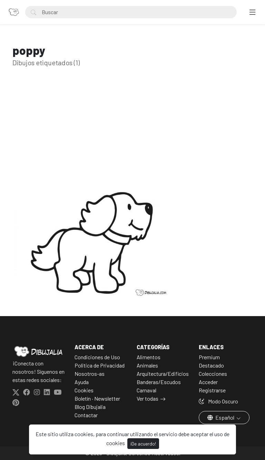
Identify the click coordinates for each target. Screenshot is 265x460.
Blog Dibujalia (90, 406)
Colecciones (213, 373)
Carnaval (146, 390)
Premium (209, 357)
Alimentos (148, 357)
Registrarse (212, 390)
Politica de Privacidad (100, 365)
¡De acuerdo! (143, 444)
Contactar (86, 415)
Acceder (208, 382)
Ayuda (82, 382)
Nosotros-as (90, 373)
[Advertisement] (132, 138)
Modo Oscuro (218, 401)
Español (221, 417)
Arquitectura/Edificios (163, 373)
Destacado (211, 365)
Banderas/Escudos (159, 382)
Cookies (84, 390)
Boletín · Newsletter (97, 398)
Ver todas (147, 398)
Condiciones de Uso (97, 357)
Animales (147, 365)
